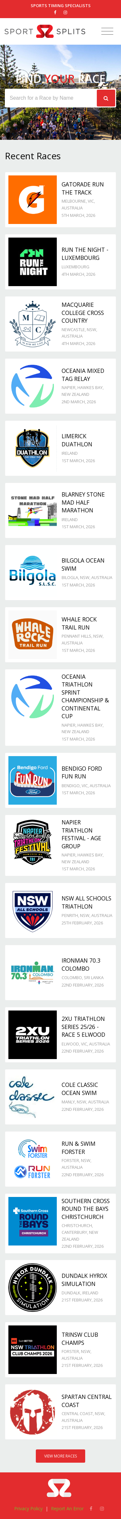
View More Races (60, 1456)
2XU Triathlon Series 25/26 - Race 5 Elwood (83, 1026)
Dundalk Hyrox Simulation (84, 1280)
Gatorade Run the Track (83, 188)
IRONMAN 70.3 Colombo (81, 964)
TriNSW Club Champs (80, 1338)
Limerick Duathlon (77, 440)
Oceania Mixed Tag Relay (83, 375)
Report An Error (67, 1508)
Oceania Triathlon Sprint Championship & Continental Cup (85, 696)
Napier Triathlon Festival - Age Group (81, 834)
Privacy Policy (28, 1508)
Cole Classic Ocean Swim (80, 1089)
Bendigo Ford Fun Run (82, 772)
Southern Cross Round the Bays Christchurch (86, 1209)
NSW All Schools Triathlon (86, 902)
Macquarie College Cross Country (83, 312)
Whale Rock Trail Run (79, 623)
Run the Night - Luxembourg (85, 254)
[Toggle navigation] (107, 31)
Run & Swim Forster (79, 1148)
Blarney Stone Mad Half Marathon (83, 502)
